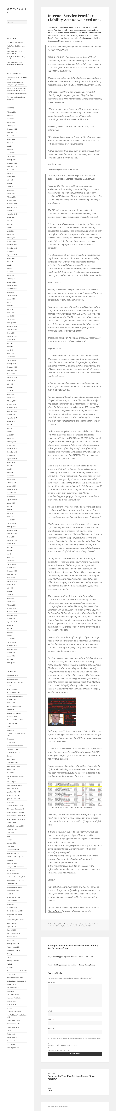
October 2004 (11, 537)
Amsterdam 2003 (12, 679)
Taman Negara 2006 (13, 1020)
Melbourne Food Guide (14, 887)
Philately (10, 967)
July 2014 (10, 143)
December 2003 (12, 571)
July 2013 (10, 180)
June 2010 (10, 306)
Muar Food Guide (12, 901)
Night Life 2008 (12, 930)
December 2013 (12, 163)
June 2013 (10, 183)
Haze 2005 (10, 773)
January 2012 (11, 241)
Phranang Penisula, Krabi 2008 (17, 971)
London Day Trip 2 (13, 853)
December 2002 (12, 612)
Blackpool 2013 (12, 716)
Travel (9, 1031)
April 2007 (10, 435)
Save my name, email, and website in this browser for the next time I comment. (75, 1038)
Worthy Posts (11, 1044)
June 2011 (10, 265)
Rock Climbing (11, 984)
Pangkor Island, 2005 (13, 947)
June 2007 (10, 428)
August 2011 (11, 258)
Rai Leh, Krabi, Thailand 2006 (16, 981)
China (9, 727)
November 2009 (12, 330)
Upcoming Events (12, 1041)
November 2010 (12, 289)
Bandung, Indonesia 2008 (15, 696)
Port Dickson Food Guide (15, 978)
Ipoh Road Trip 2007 (13, 792)
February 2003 (11, 605)
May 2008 (10, 391)
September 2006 (12, 459)
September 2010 (12, 296)
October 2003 (11, 578)
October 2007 (11, 415)
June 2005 (10, 510)
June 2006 (10, 469)
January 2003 (11, 608)
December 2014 (12, 129)
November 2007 (12, 411)
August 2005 (11, 503)
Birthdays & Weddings (14, 713)
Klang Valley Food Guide (15, 806)
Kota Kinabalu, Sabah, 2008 (16, 816)
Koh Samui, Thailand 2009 (15, 809)
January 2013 (11, 200)
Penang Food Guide (13, 961)
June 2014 (10, 146)
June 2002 (10, 632)
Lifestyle (9, 840)
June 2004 (10, 551)
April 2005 (10, 516)
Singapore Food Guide (14, 1012)
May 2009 (10, 350)
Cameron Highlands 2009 (15, 720)
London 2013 (11, 846)
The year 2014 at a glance (15, 43)
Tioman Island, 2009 (13, 1024)
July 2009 (10, 343)
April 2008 (10, 394)
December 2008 (12, 367)
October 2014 (11, 136)
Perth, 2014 (10, 964)
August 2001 (11, 656)
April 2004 (10, 557)
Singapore (10, 1008)
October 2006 (11, 455)
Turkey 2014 (11, 1034)
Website (51, 1029)
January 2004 (11, 568)
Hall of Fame (11, 769)
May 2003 (10, 595)
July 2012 (10, 221)
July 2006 (10, 466)
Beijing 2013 (11, 703)
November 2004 (12, 534)
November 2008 (12, 370)
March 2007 (11, 438)
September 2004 (12, 540)
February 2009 (11, 360)
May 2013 (10, 187)
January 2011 (11, 282)
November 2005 (12, 493)
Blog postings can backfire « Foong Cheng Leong (75, 965)
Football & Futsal (12, 749)
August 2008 (11, 381)
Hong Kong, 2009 (12, 789)
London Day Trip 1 (13, 850)
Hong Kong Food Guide (14, 785)
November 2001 (12, 649)
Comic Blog (10, 730)
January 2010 (11, 323)
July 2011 (10, 262)
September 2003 (12, 581)
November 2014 (12, 132)
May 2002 (10, 635)
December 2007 (12, 408)
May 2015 (10, 115)
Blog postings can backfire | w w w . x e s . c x (74, 956)
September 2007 (12, 418)
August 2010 (11, 299)
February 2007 (11, 442)
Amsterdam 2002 (12, 676)
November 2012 (12, 207)
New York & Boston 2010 (15, 911)
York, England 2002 (13, 1048)
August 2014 (11, 139)
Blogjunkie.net (55, 911)
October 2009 (11, 333)
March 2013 (11, 194)
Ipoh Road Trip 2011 (13, 799)
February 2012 (11, 238)
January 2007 (11, 445)
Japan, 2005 (10, 802)
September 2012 (12, 214)
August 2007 (11, 421)
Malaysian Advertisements (15, 867)
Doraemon (10, 739)
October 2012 (11, 211)
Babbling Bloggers (12, 689)
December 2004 (12, 530)
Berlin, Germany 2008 (14, 706)
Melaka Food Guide (13, 873)
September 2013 (12, 173)
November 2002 (12, 615)
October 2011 (11, 251)
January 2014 (11, 160)
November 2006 (12, 452)
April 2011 (10, 272)
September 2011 (12, 255)
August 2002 (11, 625)
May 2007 (10, 432)
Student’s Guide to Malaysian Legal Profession (15, 84)
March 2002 (11, 639)
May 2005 (10, 513)
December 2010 (12, 285)
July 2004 (10, 547)
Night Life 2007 (12, 927)
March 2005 (11, 520)
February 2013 (11, 197)
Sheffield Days (11, 1001)
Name (50, 1011)
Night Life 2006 (12, 923)
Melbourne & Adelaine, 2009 (16, 877)
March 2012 (11, 234)
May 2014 (10, 149)
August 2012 (11, 217)
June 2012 (10, 224)
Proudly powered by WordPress (58, 1106)
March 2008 (11, 398)
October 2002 (11, 618)
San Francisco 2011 (13, 988)
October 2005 (11, 496)
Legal (8, 836)
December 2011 (12, 245)
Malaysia (10, 860)
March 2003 (11, 602)
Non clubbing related (13, 933)
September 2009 (12, 336)
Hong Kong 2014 (12, 782)
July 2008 (10, 384)
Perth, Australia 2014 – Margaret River (14, 52)
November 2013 (12, 166)
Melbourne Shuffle (13, 890)
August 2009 (11, 340)
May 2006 (10, 472)
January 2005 (11, 527)
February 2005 (11, 523)
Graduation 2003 (12, 763)
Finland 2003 (11, 742)
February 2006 (11, 483)
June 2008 (10, 387)
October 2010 (11, 292)
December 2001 (12, 646)
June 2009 (10, 347)
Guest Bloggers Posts (13, 766)
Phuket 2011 (11, 974)
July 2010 (10, 302)
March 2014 (11, 153)
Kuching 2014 (11, 823)
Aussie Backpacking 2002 (15, 682)
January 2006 (11, 486)
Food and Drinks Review (15, 746)
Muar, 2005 (10, 904)
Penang (9, 954)
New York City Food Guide (15, 920)
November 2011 (12, 248)
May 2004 (10, 554)
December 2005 (12, 489)
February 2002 (11, 642)
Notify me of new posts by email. (59, 1050)
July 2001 (10, 659)
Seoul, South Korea (13, 995)
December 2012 (12, 204)
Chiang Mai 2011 (12, 723)
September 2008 (12, 377)
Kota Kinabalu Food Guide (15, 812)
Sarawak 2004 (11, 991)
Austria (9, 686)
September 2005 (12, 500)
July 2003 (10, 588)
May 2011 (10, 268)
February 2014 (11, 156)
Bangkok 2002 (11, 699)
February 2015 (11, 126)
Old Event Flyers (12, 937)
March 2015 (11, 122)
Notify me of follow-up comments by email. (62, 1045)
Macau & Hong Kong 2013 (15, 857)
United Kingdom (12, 1037)
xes (67, 924)
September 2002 (12, 622)
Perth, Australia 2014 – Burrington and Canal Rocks (16, 63)
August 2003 (11, 585)
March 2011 (11, 275)
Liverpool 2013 (12, 843)
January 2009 (11, 364)
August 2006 (11, 462)
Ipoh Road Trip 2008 (13, 795)
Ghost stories (11, 759)
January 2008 (11, 404)
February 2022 (11, 112)
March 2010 (11, 316)
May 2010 (10, 309)
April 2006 (10, 476)
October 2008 (11, 374)
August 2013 (11, 177)
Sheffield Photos (12, 1005)
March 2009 (11, 357)
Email (51, 1020)
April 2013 (10, 190)
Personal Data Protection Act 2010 (81, 926)
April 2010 (10, 313)
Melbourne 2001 (12, 884)
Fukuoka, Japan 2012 (14, 753)
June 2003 (10, 591)
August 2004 (11, 544)
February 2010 (11, 319)
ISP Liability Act (60, 926)
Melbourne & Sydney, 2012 (15, 880)
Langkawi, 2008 (12, 829)
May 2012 (10, 228)
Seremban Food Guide (14, 998)
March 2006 (11, 479)
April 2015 (10, 119)
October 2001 (11, 653)
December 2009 (12, 326)
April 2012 (10, 231)
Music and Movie (12, 908)
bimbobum (10, 710)
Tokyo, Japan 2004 (13, 1027)
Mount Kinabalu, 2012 (14, 897)
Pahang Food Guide (13, 944)
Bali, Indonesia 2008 (13, 693)
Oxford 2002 (11, 940)
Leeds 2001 (10, 833)
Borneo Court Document (19, 94)
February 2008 (11, 401)
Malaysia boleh (12, 863)
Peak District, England (14, 950)
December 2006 (12, 449)
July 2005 (10, 506)
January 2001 (11, 663)
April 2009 (10, 353)
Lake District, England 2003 (15, 826)
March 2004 (11, 561)
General (9, 756)
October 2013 (11, 170)
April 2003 (10, 598)
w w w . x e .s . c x (16, 10)
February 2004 (11, 564)
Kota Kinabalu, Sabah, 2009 (16, 819)
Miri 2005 (10, 894)
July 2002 (10, 629)
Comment (52, 983)
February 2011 (11, 279)
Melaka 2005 (11, 870)
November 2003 (12, 574)
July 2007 (10, 425)
